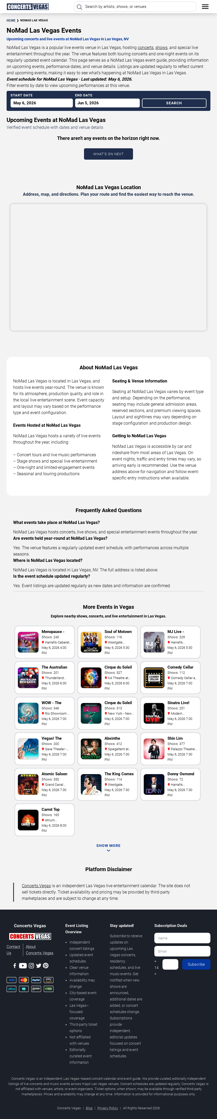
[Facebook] (15, 967)
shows (161, 47)
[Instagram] (31, 967)
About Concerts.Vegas (39, 949)
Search (174, 103)
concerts (146, 47)
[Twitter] (39, 967)
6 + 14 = (156, 964)
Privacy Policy (107, 1108)
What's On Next (108, 154)
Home (11, 20)
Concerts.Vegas (36, 885)
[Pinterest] (45, 966)
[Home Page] (28, 6)
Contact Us (13, 949)
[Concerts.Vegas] (30, 937)
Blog (89, 1108)
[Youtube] (23, 966)
